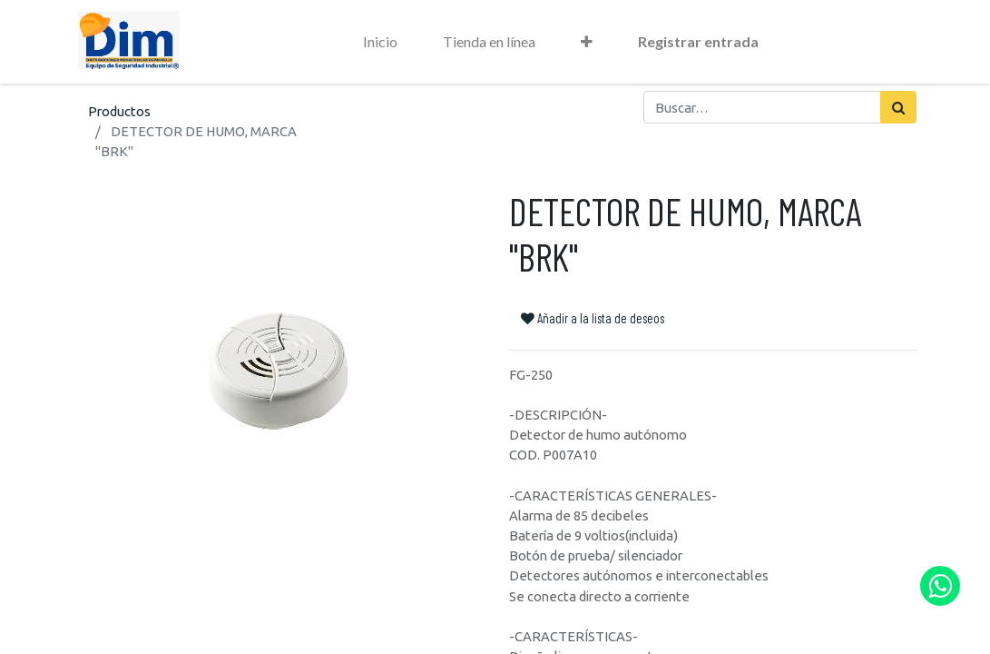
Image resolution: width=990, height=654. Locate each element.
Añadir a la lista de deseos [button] (592, 318)
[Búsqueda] (898, 107)
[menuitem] (380, 42)
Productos (119, 111)
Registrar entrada (698, 41)
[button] (586, 42)
